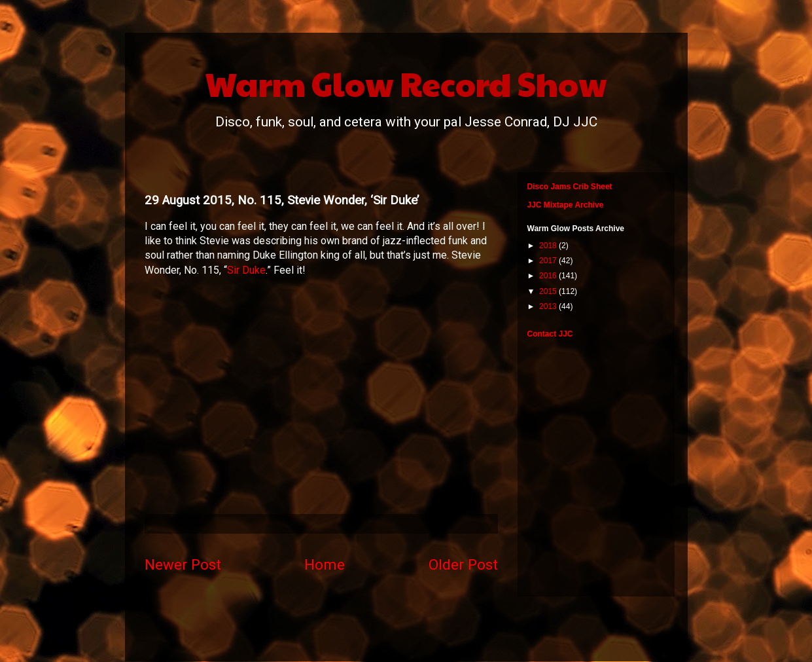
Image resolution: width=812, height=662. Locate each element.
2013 (549, 306)
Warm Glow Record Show (406, 83)
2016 (549, 275)
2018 (549, 245)
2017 (549, 260)
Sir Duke (246, 270)
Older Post (463, 564)
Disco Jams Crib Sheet (569, 186)
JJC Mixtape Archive (565, 205)
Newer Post (183, 564)
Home (324, 564)
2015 (549, 291)
